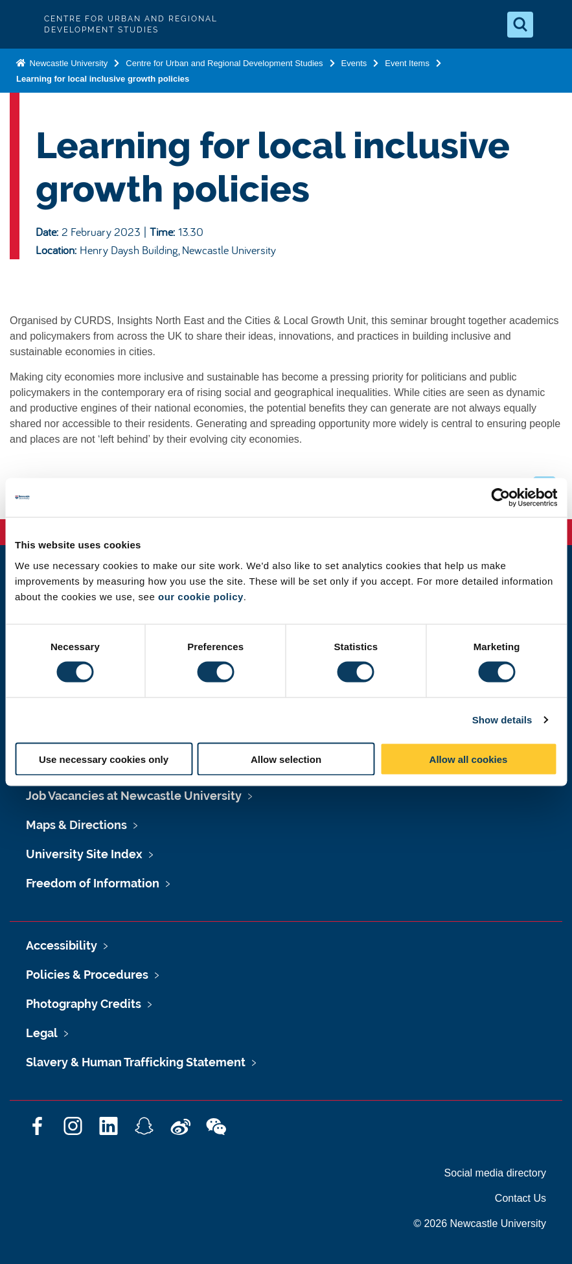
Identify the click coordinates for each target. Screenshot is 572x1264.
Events (354, 63)
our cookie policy (201, 596)
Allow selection (286, 758)
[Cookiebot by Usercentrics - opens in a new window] (500, 498)
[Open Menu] (551, 25)
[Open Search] (520, 25)
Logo (21, 24)
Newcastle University (67, 63)
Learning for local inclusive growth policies (102, 79)
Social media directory (495, 1172)
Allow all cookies (468, 758)
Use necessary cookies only (103, 758)
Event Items (407, 63)
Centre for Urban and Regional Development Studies (224, 63)
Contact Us (520, 1198)
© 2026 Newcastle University (479, 1223)
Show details (502, 719)
